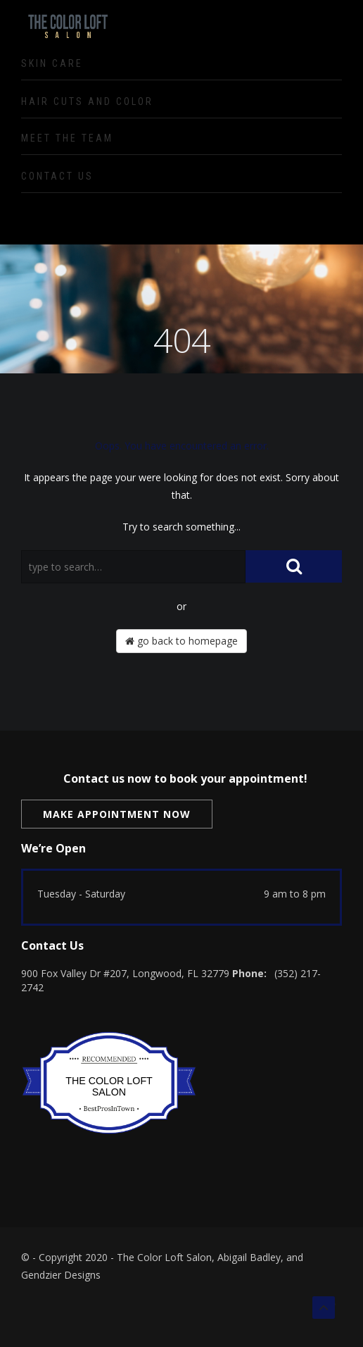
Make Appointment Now (117, 814)
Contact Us (57, 176)
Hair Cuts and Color (87, 101)
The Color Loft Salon (109, 1086)
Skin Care (52, 63)
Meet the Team (67, 138)
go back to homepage (181, 640)
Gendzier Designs (61, 1274)
